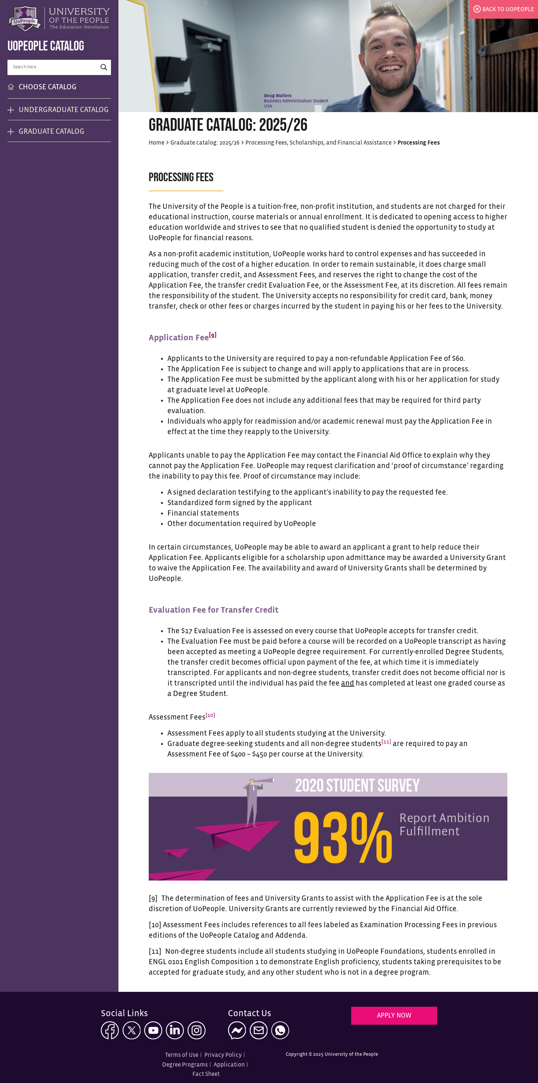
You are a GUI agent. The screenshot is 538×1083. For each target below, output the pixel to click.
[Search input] (54, 67)
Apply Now (394, 1016)
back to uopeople (508, 9)
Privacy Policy (223, 1055)
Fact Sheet (206, 1074)
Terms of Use (181, 1055)
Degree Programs (185, 1065)
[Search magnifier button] (104, 67)
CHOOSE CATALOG (48, 87)
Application (229, 1065)
